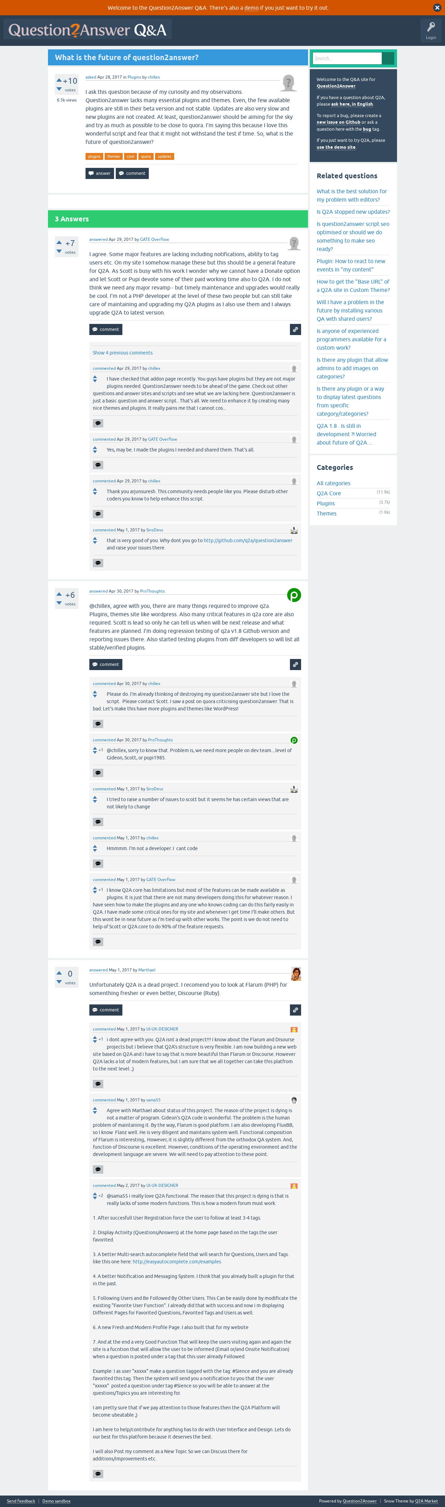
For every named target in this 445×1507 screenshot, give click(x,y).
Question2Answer (336, 86)
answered (98, 239)
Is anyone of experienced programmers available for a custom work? (351, 339)
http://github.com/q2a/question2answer (248, 540)
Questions (215, 34)
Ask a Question (343, 34)
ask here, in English (352, 104)
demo (251, 8)
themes (113, 156)
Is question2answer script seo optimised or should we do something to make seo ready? (353, 236)
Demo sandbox (56, 1501)
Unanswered (266, 34)
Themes (327, 513)
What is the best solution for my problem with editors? (352, 195)
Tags (292, 34)
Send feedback (21, 1501)
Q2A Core (329, 493)
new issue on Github (339, 122)
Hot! (239, 34)
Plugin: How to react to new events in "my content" (351, 265)
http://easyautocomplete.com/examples (177, 1261)
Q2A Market (426, 1501)
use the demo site (336, 147)
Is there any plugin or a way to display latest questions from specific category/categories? (350, 401)
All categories (333, 483)
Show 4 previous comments (123, 353)
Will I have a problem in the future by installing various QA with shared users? (350, 310)
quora (146, 156)
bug (367, 129)
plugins (94, 156)
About (389, 34)
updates (164, 156)
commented (104, 368)
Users (314, 34)
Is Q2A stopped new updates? (353, 212)
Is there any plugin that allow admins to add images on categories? (352, 368)
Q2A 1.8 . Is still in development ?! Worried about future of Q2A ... (346, 434)
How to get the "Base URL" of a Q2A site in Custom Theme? (353, 285)
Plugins (134, 77)
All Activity (187, 34)
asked (91, 77)
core (130, 156)
